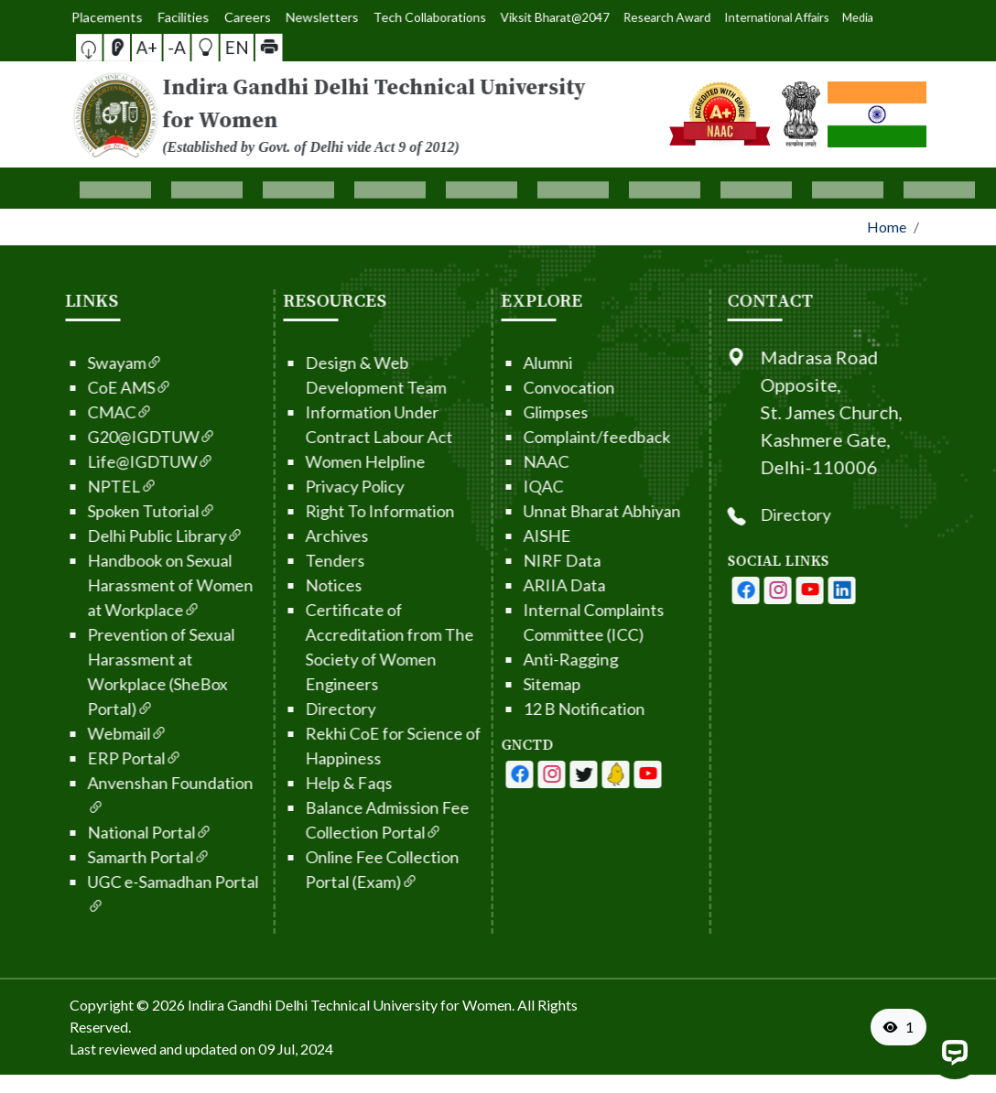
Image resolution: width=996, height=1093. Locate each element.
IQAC (486, 486)
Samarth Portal (91, 857)
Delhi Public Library (108, 535)
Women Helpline (308, 461)
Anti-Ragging (513, 659)
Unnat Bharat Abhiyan (544, 511)
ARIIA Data (507, 585)
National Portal (92, 832)
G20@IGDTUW (94, 437)
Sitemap (495, 684)
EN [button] (207, 47)
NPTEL (65, 486)
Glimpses (498, 412)
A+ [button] (162, 47)
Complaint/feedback (539, 437)
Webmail (70, 733)
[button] (134, 47)
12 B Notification (527, 708)
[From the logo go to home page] (351, 114)
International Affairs (622, 17)
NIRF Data (505, 560)
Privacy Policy (297, 486)
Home (886, 226)
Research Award (573, 16)
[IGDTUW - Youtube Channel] (526, 774)
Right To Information (322, 511)
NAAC (489, 461)
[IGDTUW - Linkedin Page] (558, 774)
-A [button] (176, 47)
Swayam (67, 362)
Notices (276, 585)
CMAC (62, 412)
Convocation (512, 387)
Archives (279, 535)
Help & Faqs (291, 783)
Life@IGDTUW (93, 461)
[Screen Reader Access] (148, 47)
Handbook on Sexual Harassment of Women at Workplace (113, 585)
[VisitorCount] (898, 1027)
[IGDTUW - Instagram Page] (835, 590)
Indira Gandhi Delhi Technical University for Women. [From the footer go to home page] (351, 1004)
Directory (283, 708)
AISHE (490, 535)
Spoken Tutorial (94, 511)
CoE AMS (72, 387)
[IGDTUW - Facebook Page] (462, 774)
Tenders (278, 560)
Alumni (490, 362)
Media (655, 17)
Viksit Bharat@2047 (521, 17)
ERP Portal (77, 758)
